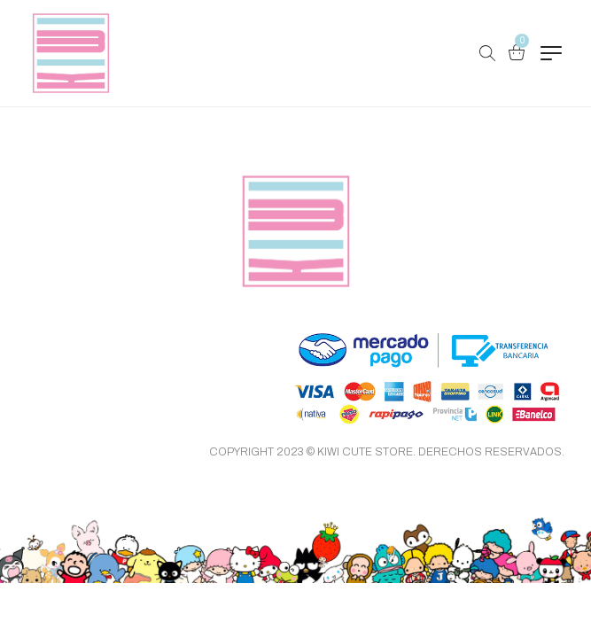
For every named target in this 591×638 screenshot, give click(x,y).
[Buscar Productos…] (487, 53)
